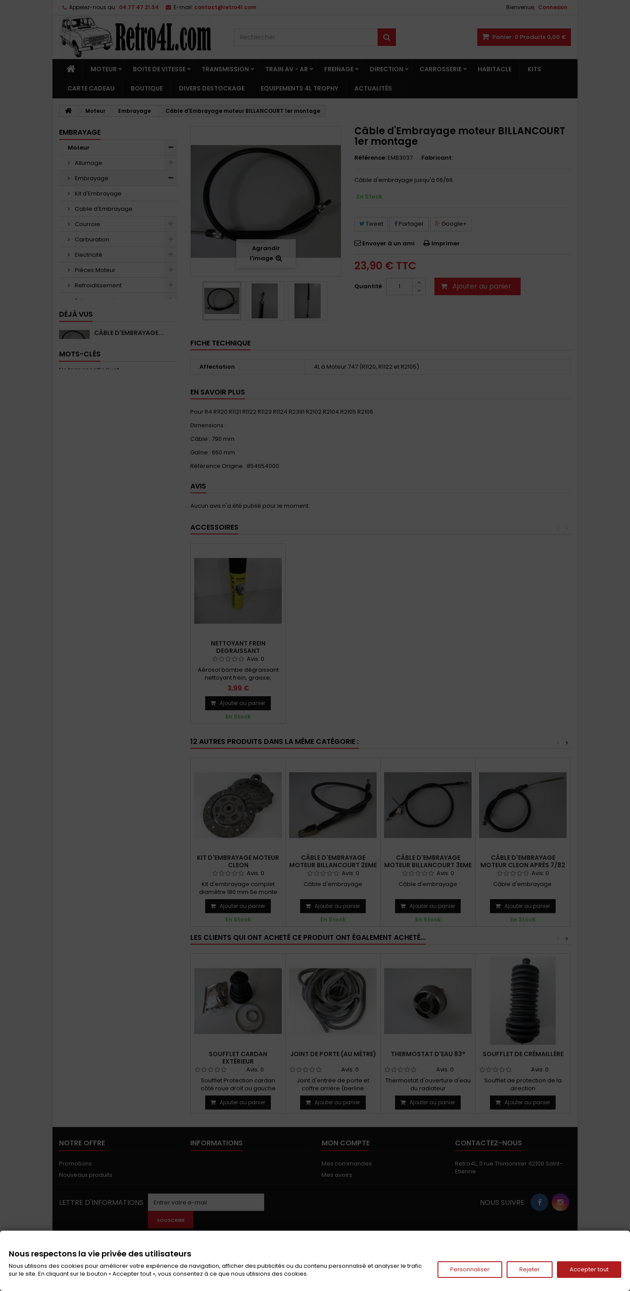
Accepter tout (589, 1269)
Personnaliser (470, 1269)
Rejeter (529, 1269)
